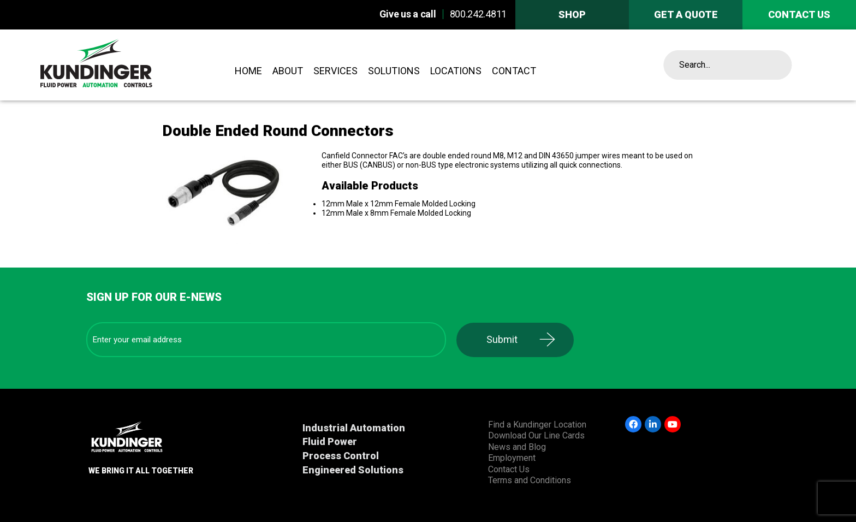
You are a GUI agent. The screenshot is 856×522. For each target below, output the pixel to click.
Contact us (799, 14)
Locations (456, 70)
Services (335, 70)
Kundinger (126, 65)
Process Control (340, 455)
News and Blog (517, 447)
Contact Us (509, 469)
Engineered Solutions (352, 470)
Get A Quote (686, 14)
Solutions (394, 70)
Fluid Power (329, 441)
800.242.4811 (478, 14)
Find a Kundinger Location (537, 424)
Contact (514, 70)
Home (248, 70)
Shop (572, 14)
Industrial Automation (353, 428)
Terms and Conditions (529, 480)
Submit (502, 339)
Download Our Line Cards (536, 435)
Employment (512, 458)
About (287, 70)
